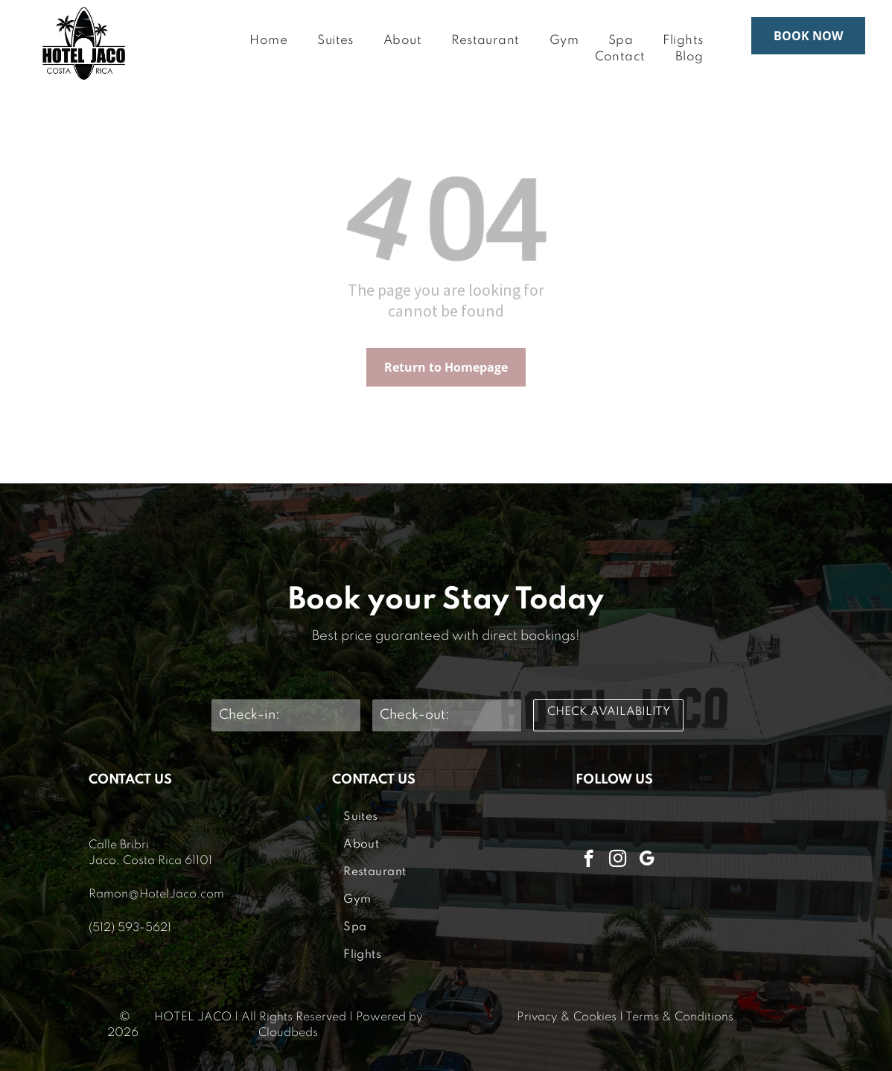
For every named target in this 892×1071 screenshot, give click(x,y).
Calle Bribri (119, 845)
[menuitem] (268, 41)
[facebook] (589, 860)
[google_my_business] (647, 860)
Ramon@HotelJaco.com (156, 894)
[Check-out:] (446, 715)
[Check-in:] (285, 715)
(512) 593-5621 (130, 928)
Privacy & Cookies (567, 1017)
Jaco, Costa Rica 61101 (150, 861)
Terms (642, 1017)
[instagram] (618, 860)
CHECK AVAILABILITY (608, 712)
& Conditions (697, 1017)
